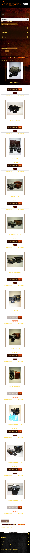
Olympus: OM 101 (15, 120)
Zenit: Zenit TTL (15, 310)
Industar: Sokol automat (15, 272)
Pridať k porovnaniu (22, 95)
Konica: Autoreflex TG (15, 82)
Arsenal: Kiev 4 (15, 196)
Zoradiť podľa (4, 48)
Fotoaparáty (13, 24)
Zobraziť (2, 50)
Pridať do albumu (8, 95)
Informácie (5, 32)
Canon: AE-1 (15, 158)
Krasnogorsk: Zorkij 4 (15, 234)
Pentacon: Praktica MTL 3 (15, 462)
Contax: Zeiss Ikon (15, 348)
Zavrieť (25, 3)
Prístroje (6, 24)
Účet (2, 541)
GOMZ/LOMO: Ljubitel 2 (15, 386)
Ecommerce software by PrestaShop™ (11, 549)
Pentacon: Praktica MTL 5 (15, 424)
